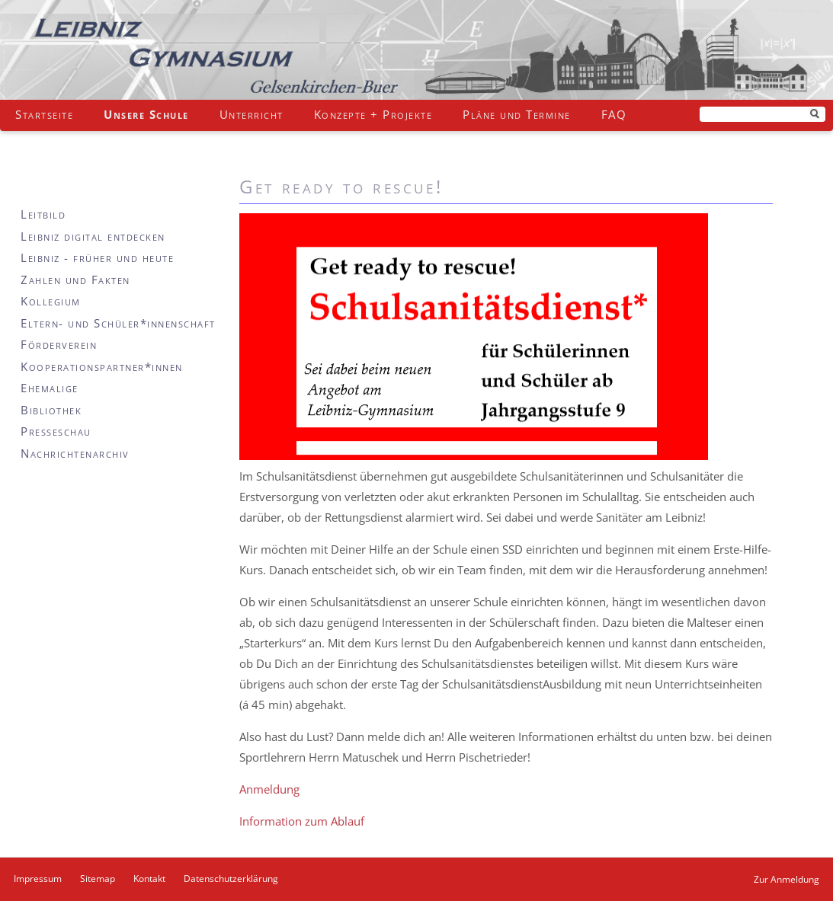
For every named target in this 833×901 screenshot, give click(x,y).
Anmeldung (269, 789)
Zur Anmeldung (786, 879)
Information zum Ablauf (301, 821)
